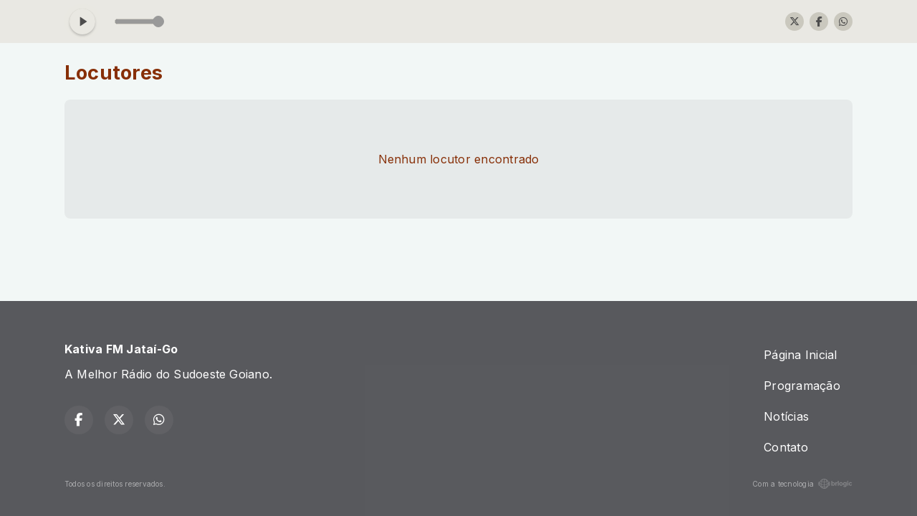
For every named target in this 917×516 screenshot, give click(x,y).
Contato (786, 447)
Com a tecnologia (802, 484)
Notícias (786, 416)
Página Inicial (800, 355)
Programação (802, 385)
